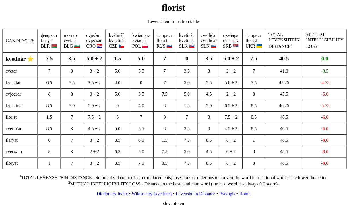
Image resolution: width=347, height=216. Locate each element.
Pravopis (227, 193)
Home (244, 193)
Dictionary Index (112, 193)
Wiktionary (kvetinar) (152, 193)
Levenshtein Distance (195, 193)
